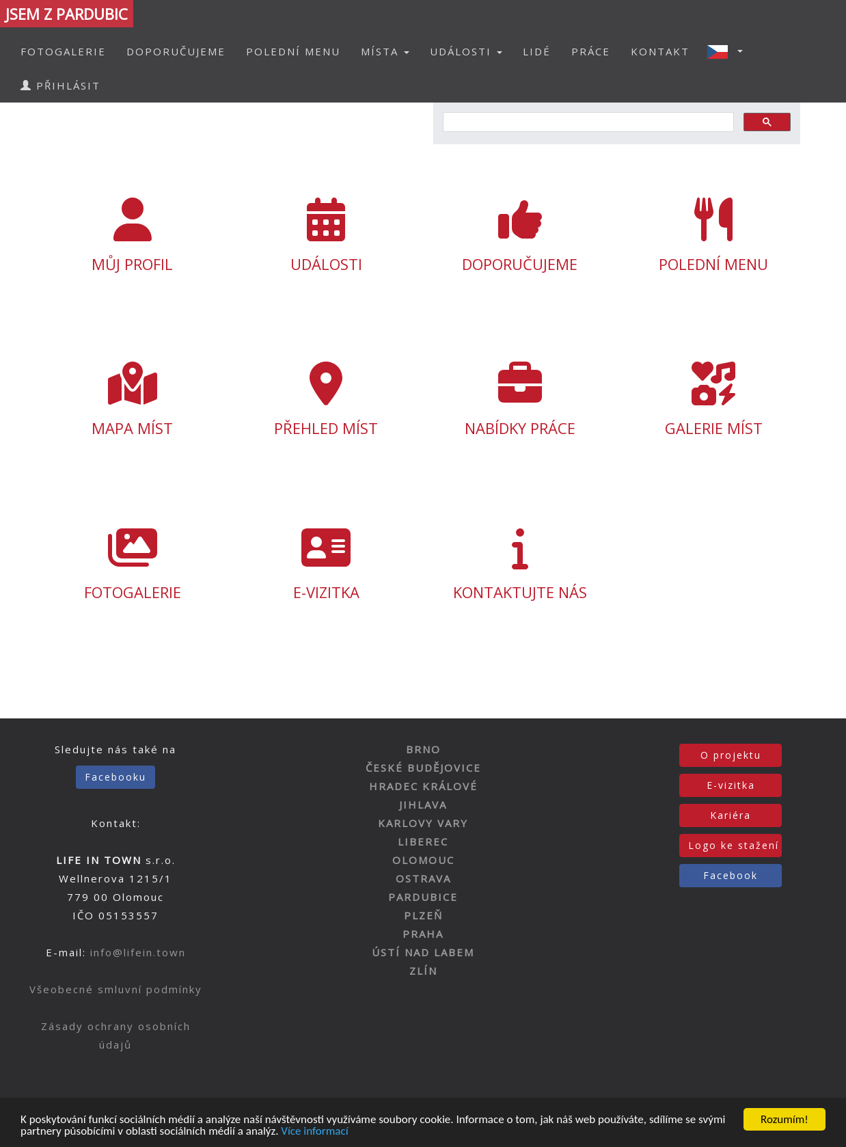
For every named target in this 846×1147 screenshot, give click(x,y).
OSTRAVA (423, 878)
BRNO (423, 749)
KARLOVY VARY (423, 823)
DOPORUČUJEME (176, 51)
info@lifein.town (138, 952)
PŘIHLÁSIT (60, 85)
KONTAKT (660, 51)
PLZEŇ (423, 915)
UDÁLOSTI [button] (466, 51)
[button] (729, 51)
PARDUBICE (423, 897)
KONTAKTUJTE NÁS (520, 564)
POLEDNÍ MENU (293, 51)
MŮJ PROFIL (132, 236)
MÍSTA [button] (385, 51)
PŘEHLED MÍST (326, 400)
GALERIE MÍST (714, 400)
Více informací (314, 1131)
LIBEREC (423, 841)
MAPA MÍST (132, 400)
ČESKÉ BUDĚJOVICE (423, 767)
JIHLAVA (423, 804)
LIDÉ (537, 51)
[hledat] (587, 122)
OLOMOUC (423, 860)
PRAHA (423, 934)
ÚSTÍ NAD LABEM (423, 952)
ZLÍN (423, 970)
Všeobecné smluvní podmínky (115, 989)
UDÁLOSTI (326, 236)
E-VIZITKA (326, 564)
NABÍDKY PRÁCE (520, 400)
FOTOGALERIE (63, 51)
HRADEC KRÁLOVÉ (423, 786)
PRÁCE (590, 51)
